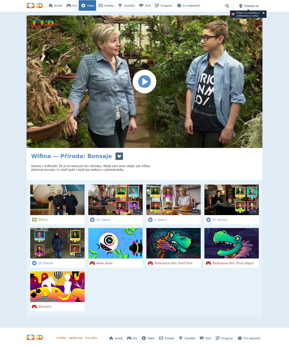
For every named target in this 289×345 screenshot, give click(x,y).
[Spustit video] (144, 81)
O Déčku (62, 337)
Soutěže (127, 6)
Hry (72, 6)
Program (164, 6)
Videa (88, 6)
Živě (145, 6)
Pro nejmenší (188, 6)
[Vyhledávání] (227, 6)
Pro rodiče (92, 337)
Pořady (107, 6)
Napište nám (76, 337)
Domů (56, 6)
